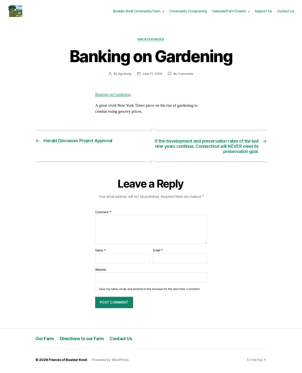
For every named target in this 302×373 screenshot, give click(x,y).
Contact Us (285, 12)
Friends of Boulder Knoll (68, 362)
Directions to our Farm (84, 341)
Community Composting (188, 12)
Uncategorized (151, 41)
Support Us (263, 12)
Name (100, 253)
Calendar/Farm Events (229, 12)
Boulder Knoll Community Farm (136, 12)
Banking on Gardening (113, 96)
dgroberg (124, 75)
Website (100, 272)
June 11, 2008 (152, 75)
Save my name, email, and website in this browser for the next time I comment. (149, 291)
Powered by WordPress (111, 362)
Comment (103, 215)
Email (158, 253)
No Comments (183, 75)
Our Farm (45, 341)
